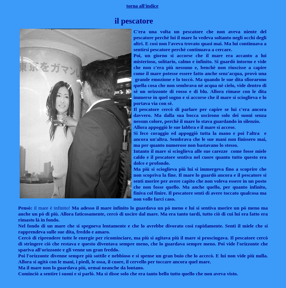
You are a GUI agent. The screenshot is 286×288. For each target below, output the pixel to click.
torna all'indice (142, 6)
